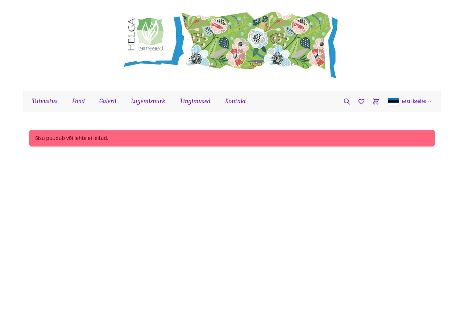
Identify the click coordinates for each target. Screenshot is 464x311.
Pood (78, 101)
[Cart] (376, 101)
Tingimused (195, 101)
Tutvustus (45, 101)
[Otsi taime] (347, 101)
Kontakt (235, 101)
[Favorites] (361, 101)
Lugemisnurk (148, 101)
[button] (410, 101)
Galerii (107, 101)
